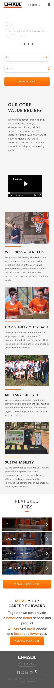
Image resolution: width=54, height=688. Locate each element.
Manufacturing (17, 553)
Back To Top (27, 664)
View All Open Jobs (27, 584)
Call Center (14, 539)
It (7, 524)
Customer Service (19, 568)
